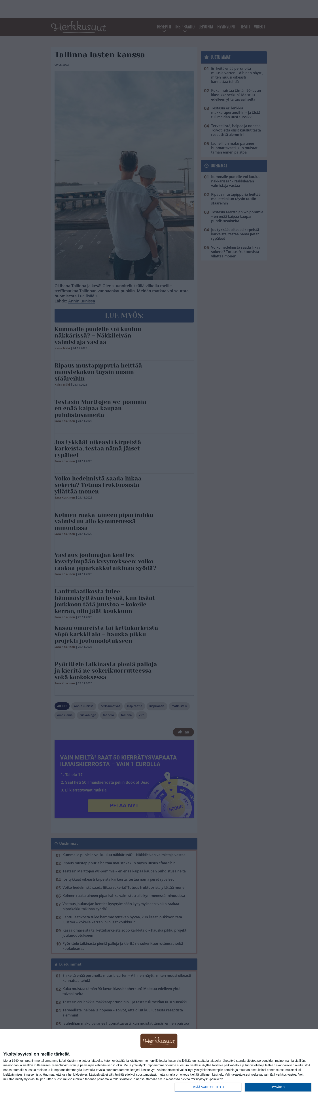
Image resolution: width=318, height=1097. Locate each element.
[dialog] (159, 1063)
